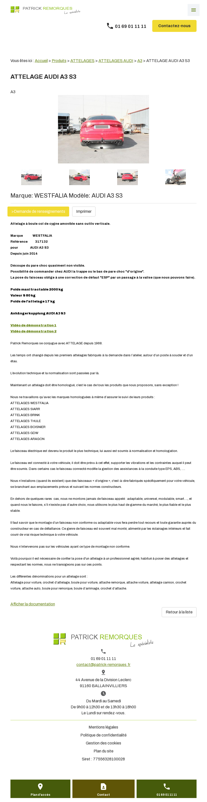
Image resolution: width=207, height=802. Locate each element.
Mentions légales (103, 727)
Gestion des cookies (103, 743)
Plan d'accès (40, 795)
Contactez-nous (174, 26)
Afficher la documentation (32, 604)
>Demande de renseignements (38, 211)
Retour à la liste (179, 612)
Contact (103, 795)
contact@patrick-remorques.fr (103, 664)
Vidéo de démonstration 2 (33, 331)
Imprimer (84, 211)
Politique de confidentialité (103, 735)
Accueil (41, 61)
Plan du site (103, 751)
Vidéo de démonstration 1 (33, 325)
